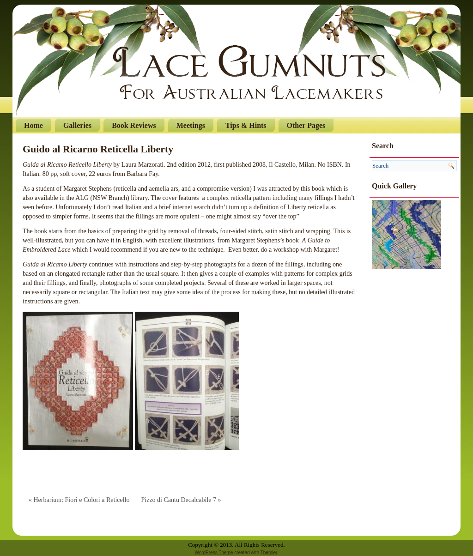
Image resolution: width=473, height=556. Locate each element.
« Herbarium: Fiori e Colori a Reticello (79, 499)
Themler (269, 552)
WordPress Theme (213, 552)
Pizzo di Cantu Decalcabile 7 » (181, 499)
